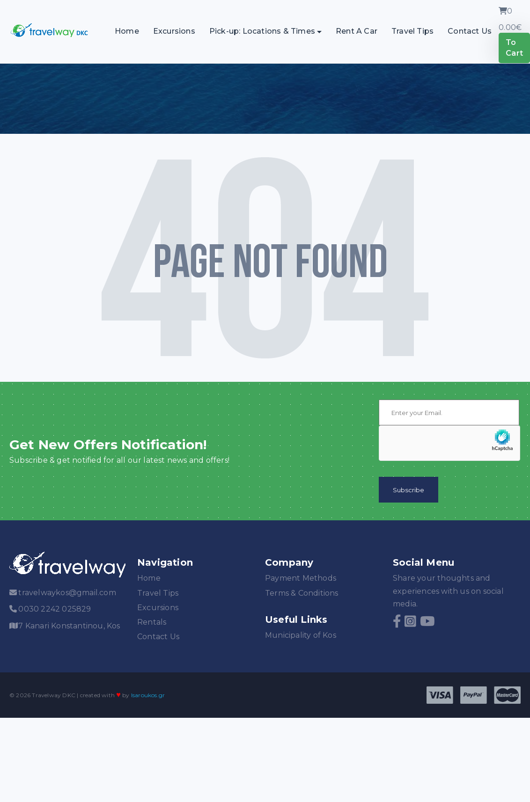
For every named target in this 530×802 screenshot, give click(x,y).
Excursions (174, 31)
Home (127, 31)
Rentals (151, 622)
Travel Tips (412, 31)
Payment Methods (300, 578)
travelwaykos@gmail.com (67, 592)
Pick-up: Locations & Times (262, 31)
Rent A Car (356, 31)
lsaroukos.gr (148, 695)
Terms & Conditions (302, 593)
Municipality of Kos (300, 635)
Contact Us (470, 31)
